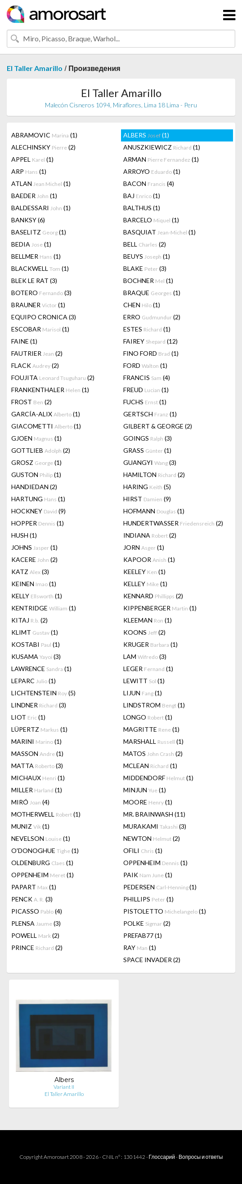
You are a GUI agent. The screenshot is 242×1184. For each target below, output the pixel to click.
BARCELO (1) (151, 220)
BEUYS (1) (146, 256)
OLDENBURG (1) (42, 862)
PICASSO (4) (36, 911)
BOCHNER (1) (148, 280)
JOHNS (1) (34, 547)
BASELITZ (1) (38, 232)
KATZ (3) (30, 571)
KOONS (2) (144, 632)
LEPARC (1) (33, 681)
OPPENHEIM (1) (155, 862)
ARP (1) (28, 171)
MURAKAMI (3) (154, 826)
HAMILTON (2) (154, 474)
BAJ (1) (141, 195)
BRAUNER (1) (38, 305)
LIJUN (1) (142, 693)
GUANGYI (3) (149, 462)
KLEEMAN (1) (147, 620)
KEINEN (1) (33, 584)
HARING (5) (147, 486)
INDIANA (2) (149, 535)
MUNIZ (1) (30, 826)
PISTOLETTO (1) (164, 911)
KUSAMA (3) (36, 656)
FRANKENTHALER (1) (50, 389)
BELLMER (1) (36, 256)
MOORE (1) (147, 802)
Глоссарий (162, 1156)
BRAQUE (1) (151, 292)
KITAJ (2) (29, 620)
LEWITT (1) (144, 681)
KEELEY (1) (144, 571)
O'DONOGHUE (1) (45, 850)
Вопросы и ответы (201, 1156)
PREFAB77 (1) (142, 935)
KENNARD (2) (153, 596)
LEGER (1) (148, 668)
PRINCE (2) (37, 947)
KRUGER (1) (150, 644)
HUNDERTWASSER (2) (173, 523)
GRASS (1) (147, 450)
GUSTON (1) (36, 474)
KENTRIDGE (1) (43, 608)
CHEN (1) (141, 305)
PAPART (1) (33, 887)
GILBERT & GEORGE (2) (157, 426)
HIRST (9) (147, 499)
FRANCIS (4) (146, 377)
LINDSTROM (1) (154, 705)
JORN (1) (143, 547)
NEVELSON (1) (40, 838)
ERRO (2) (151, 317)
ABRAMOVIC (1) (44, 135)
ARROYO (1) (151, 171)
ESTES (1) (146, 329)
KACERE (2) (34, 559)
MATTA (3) (37, 765)
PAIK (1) (147, 875)
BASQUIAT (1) (159, 232)
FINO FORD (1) (151, 353)
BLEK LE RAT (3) (34, 280)
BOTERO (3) (41, 292)
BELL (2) (144, 244)
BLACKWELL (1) (40, 268)
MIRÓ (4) (30, 802)
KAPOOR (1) (149, 559)
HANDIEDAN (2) (34, 486)
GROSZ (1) (36, 462)
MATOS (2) (153, 753)
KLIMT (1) (34, 632)
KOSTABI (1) (35, 644)
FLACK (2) (35, 365)
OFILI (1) (142, 850)
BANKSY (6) (28, 220)
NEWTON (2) (151, 838)
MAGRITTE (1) (151, 729)
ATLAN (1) (41, 183)
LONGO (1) (147, 717)
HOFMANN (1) (153, 511)
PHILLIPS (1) (148, 899)
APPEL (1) (32, 159)
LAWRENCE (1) (41, 668)
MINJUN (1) (144, 790)
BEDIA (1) (31, 244)
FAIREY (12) (150, 341)
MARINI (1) (36, 741)
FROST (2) (31, 402)
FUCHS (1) (144, 402)
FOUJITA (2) (52, 377)
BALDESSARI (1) (41, 208)
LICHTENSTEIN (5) (43, 693)
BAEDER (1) (34, 195)
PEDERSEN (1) (160, 887)
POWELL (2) (35, 935)
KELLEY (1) (145, 584)
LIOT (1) (28, 717)
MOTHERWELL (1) (46, 814)
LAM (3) (144, 656)
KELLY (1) (36, 596)
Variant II (64, 1086)
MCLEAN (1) (150, 765)
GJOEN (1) (36, 438)
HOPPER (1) (37, 523)
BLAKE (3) (144, 268)
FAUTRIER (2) (37, 353)
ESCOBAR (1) (40, 329)
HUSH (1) (24, 535)
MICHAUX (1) (38, 778)
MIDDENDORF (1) (158, 778)
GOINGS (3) (147, 438)
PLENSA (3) (36, 923)
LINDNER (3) (38, 705)
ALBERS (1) (146, 135)
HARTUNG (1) (38, 499)
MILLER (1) (36, 790)
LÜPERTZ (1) (39, 729)
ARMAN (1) (161, 159)
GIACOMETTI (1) (46, 426)
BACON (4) (148, 183)
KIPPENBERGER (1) (160, 608)
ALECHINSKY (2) (43, 147)
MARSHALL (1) (153, 741)
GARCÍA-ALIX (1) (45, 414)
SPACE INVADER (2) (151, 959)
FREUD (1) (146, 389)
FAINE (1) (24, 341)
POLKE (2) (146, 923)
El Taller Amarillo (35, 68)
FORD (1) (145, 365)
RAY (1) (139, 947)
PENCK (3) (32, 899)
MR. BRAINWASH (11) (154, 814)
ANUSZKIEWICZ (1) (161, 147)
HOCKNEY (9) (38, 511)
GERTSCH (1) (150, 414)
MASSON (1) (37, 753)
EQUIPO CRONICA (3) (43, 317)
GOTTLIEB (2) (40, 450)
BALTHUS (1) (141, 208)
